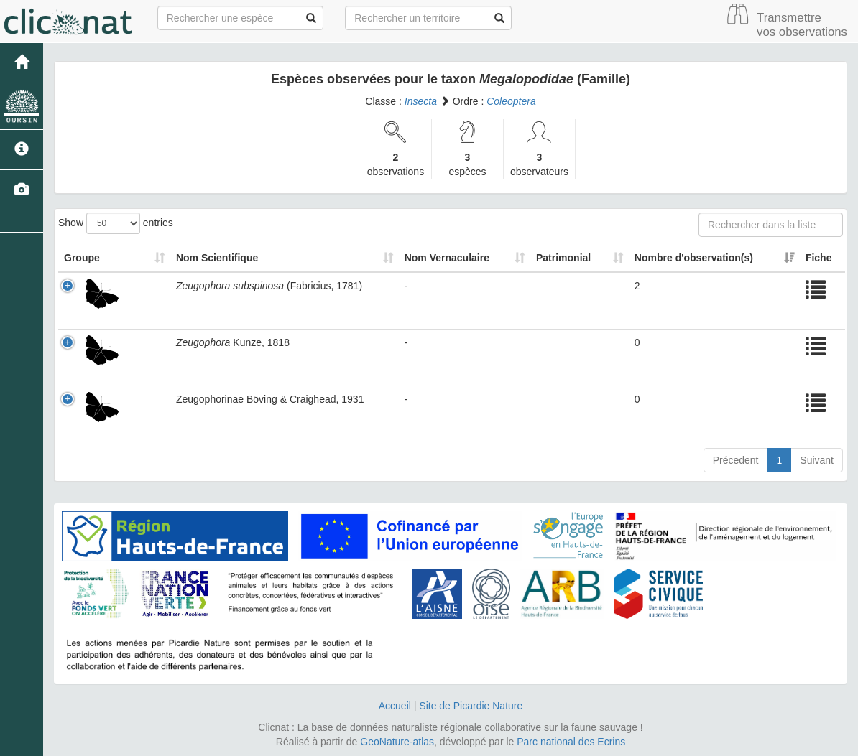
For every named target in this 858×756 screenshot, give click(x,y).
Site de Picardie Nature (470, 705)
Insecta (421, 101)
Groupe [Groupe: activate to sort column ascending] (82, 257)
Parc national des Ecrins (571, 741)
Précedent (736, 460)
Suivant (817, 460)
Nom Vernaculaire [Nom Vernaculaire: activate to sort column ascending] (447, 257)
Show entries (115, 223)
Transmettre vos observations (802, 25)
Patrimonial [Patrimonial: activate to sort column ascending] (563, 257)
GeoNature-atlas (397, 741)
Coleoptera (511, 101)
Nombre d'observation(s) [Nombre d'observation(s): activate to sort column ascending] (694, 257)
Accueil (395, 705)
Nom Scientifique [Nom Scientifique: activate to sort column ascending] (217, 257)
